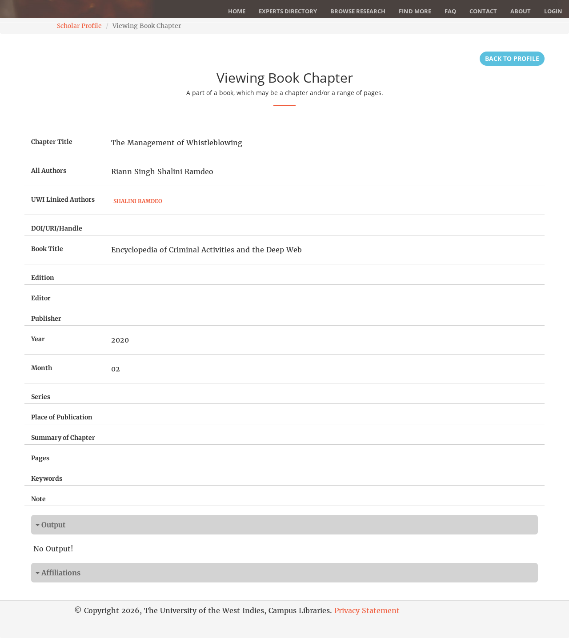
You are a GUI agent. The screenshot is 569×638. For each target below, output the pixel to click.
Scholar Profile (79, 26)
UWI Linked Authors (63, 199)
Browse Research (357, 11)
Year (38, 339)
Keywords (46, 478)
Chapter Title (51, 142)
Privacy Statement (367, 610)
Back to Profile (512, 58)
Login (553, 11)
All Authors (48, 171)
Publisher (46, 319)
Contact (483, 11)
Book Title (47, 249)
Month (41, 368)
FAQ (450, 11)
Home (236, 11)
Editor (41, 298)
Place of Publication (61, 417)
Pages (40, 458)
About (520, 11)
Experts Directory (288, 11)
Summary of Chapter (63, 438)
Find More (415, 11)
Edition (42, 278)
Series (40, 397)
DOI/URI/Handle (56, 228)
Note (38, 499)
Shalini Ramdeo (137, 201)
